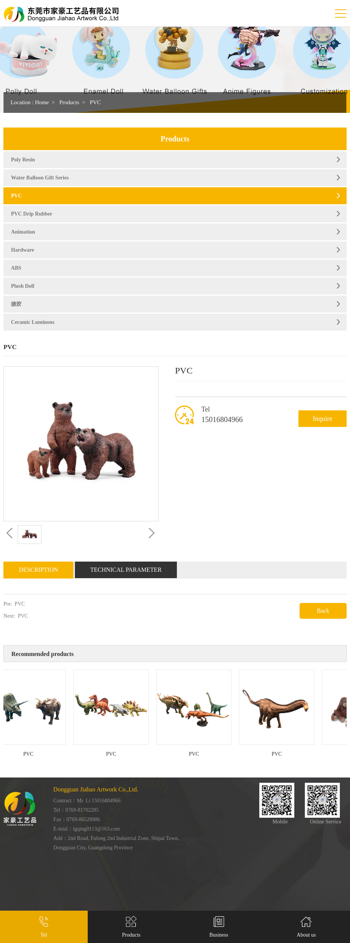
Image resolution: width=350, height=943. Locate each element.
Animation (23, 232)
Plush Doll (22, 286)
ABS (16, 268)
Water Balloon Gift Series (39, 178)
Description (38, 569)
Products (69, 102)
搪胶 (16, 304)
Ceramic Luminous (33, 322)
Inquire (322, 418)
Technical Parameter (126, 569)
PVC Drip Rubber (31, 214)
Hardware (22, 250)
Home (42, 102)
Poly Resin (23, 159)
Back (323, 610)
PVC (95, 102)
